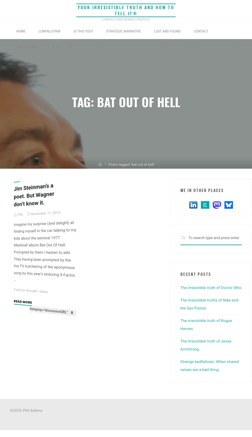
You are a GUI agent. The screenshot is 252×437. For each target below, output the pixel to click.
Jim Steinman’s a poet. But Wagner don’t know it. (34, 195)
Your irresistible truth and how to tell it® (126, 10)
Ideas (44, 291)
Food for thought (25, 290)
